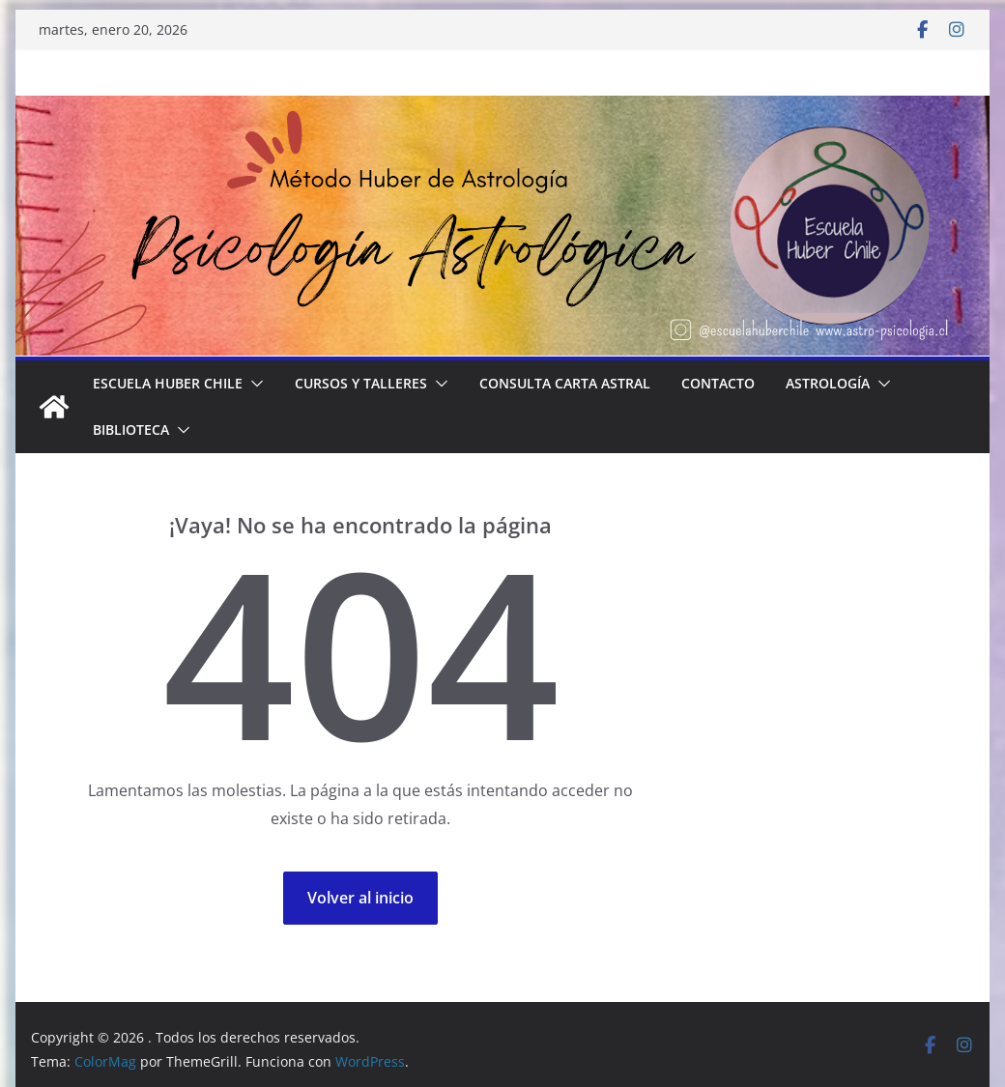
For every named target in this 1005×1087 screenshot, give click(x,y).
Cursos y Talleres (361, 383)
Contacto (718, 383)
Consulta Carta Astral (564, 383)
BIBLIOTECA (131, 429)
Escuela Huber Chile (168, 383)
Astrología (828, 383)
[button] (253, 383)
